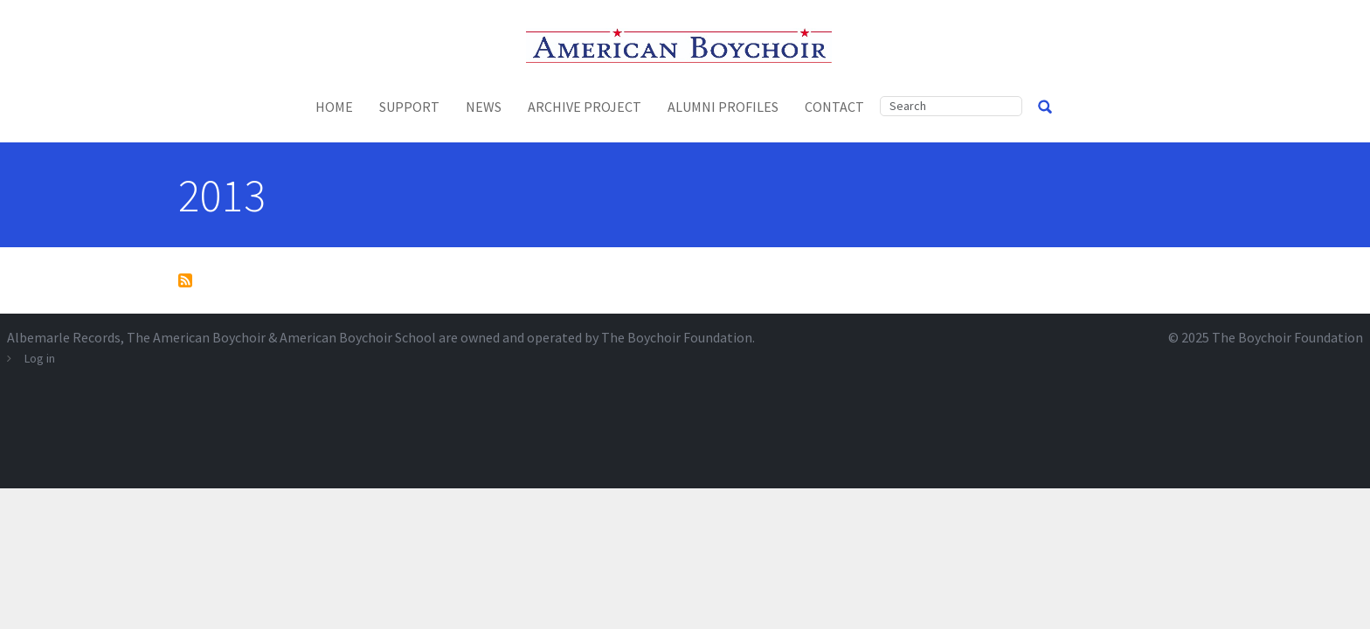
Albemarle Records (64, 337)
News (484, 106)
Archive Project (584, 106)
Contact (834, 106)
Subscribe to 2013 (185, 280)
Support (409, 106)
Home (334, 106)
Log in (39, 358)
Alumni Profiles (723, 106)
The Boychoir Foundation (1287, 337)
